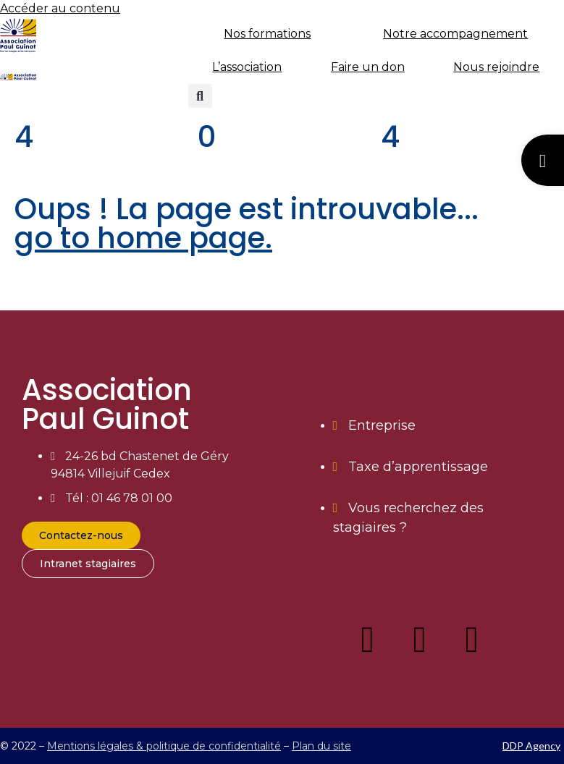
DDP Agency (531, 745)
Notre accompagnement (455, 34)
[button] (200, 96)
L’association (247, 67)
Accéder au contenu (60, 8)
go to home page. (143, 238)
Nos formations (267, 34)
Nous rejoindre (496, 67)
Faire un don (368, 67)
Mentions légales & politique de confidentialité (164, 745)
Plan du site (321, 745)
